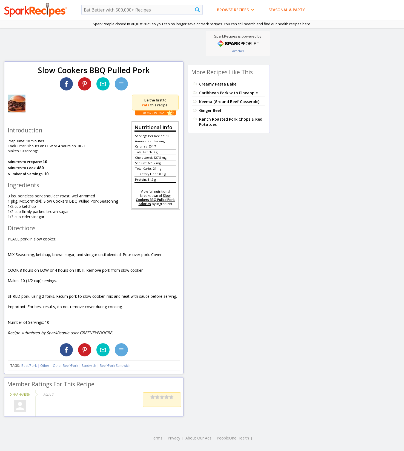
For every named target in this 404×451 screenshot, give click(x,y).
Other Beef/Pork (65, 365)
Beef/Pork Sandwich (115, 365)
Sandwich (89, 365)
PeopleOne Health (233, 438)
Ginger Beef (210, 110)
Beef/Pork (29, 365)
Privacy (174, 438)
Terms (156, 438)
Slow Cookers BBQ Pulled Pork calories (155, 199)
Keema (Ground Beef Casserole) (229, 101)
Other (44, 365)
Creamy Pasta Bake (217, 84)
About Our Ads (198, 438)
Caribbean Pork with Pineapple (228, 92)
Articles (238, 51)
